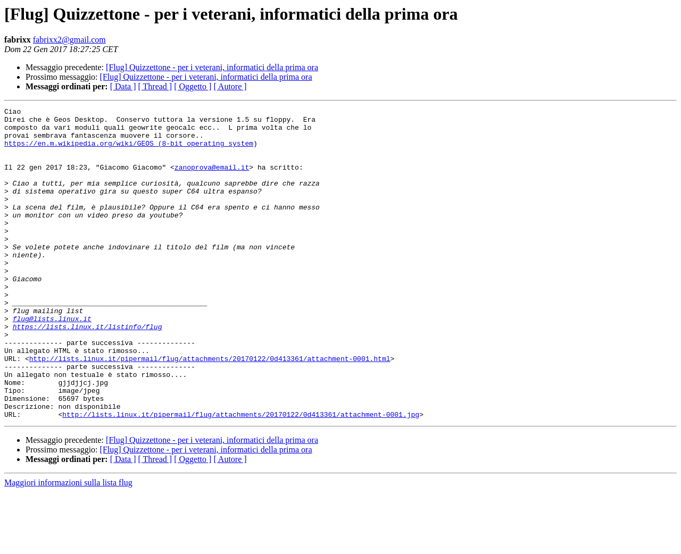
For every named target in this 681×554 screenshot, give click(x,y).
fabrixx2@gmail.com (69, 39)
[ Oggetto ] (192, 86)
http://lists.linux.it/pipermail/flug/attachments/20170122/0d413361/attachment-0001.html (210, 409)
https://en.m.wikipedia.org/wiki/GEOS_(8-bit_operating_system (128, 151)
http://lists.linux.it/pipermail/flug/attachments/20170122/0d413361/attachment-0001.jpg (240, 476)
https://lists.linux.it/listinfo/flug (87, 371)
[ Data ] (123, 86)
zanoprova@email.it (212, 179)
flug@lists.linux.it (52, 361)
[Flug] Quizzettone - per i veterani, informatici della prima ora (212, 67)
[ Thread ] (155, 86)
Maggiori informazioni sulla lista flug (68, 544)
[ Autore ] (229, 86)
